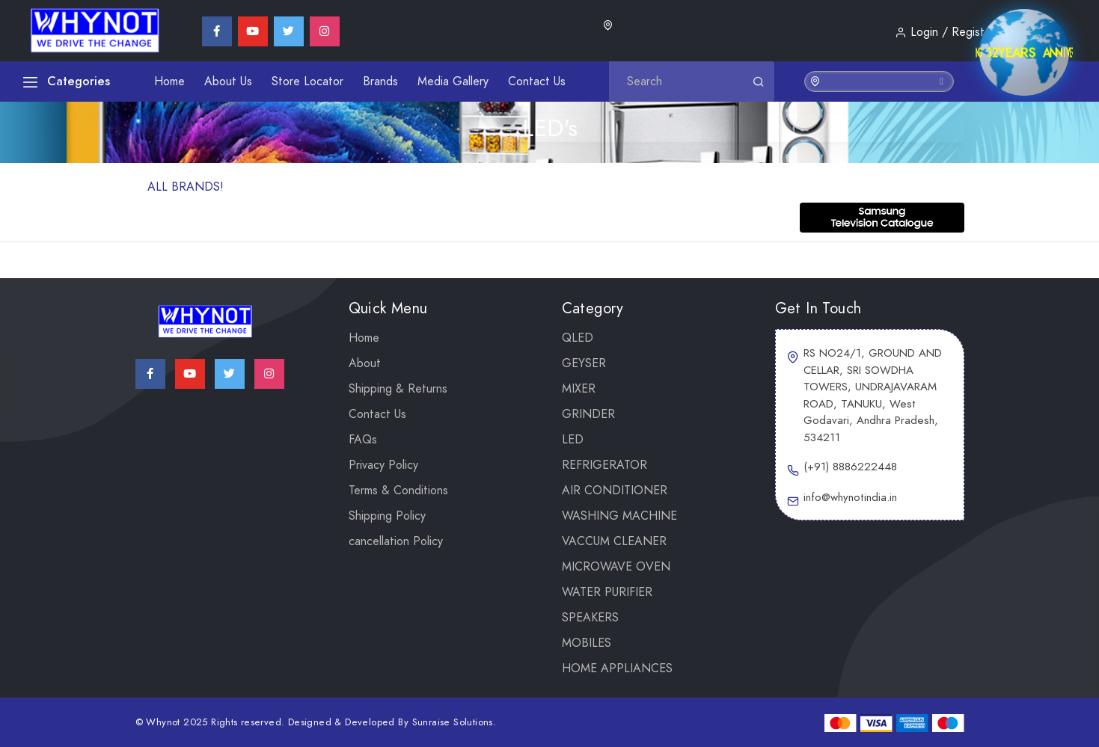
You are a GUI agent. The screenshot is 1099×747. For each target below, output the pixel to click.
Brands (380, 81)
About (365, 363)
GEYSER (584, 363)
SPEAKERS (590, 617)
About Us (228, 81)
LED (573, 439)
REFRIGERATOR (604, 465)
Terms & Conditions (398, 490)
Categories (66, 81)
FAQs (363, 439)
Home (169, 81)
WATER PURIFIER (607, 592)
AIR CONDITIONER (614, 490)
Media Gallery (453, 81)
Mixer (579, 389)
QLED (577, 338)
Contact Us (537, 81)
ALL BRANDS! (185, 187)
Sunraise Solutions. (454, 722)
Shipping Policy (387, 516)
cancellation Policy (396, 541)
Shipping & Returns (398, 389)
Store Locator (307, 81)
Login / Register (945, 32)
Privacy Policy (383, 465)
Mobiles (586, 643)
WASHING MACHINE (619, 516)
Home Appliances (617, 668)
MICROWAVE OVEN (616, 567)
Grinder (588, 414)
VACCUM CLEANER (614, 541)
